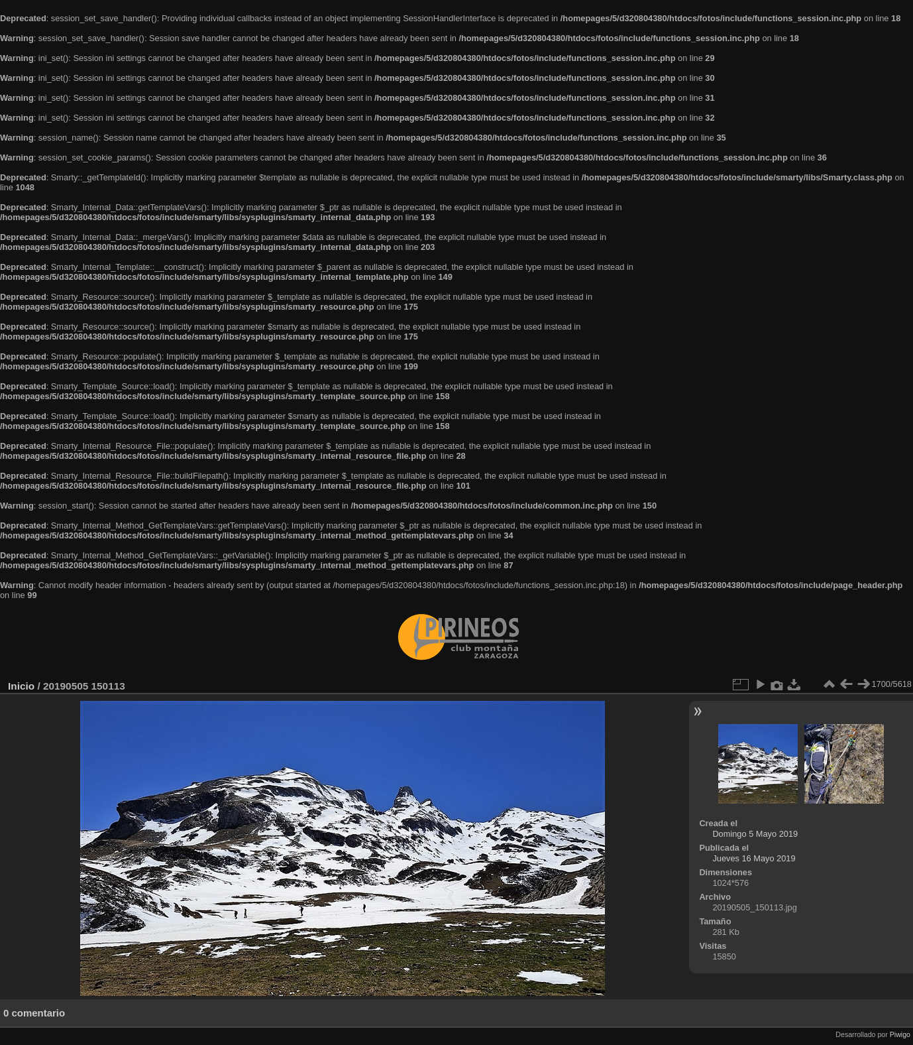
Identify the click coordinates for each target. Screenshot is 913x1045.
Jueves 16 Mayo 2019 (753, 858)
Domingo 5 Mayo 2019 (755, 834)
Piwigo (900, 1034)
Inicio (21, 686)
